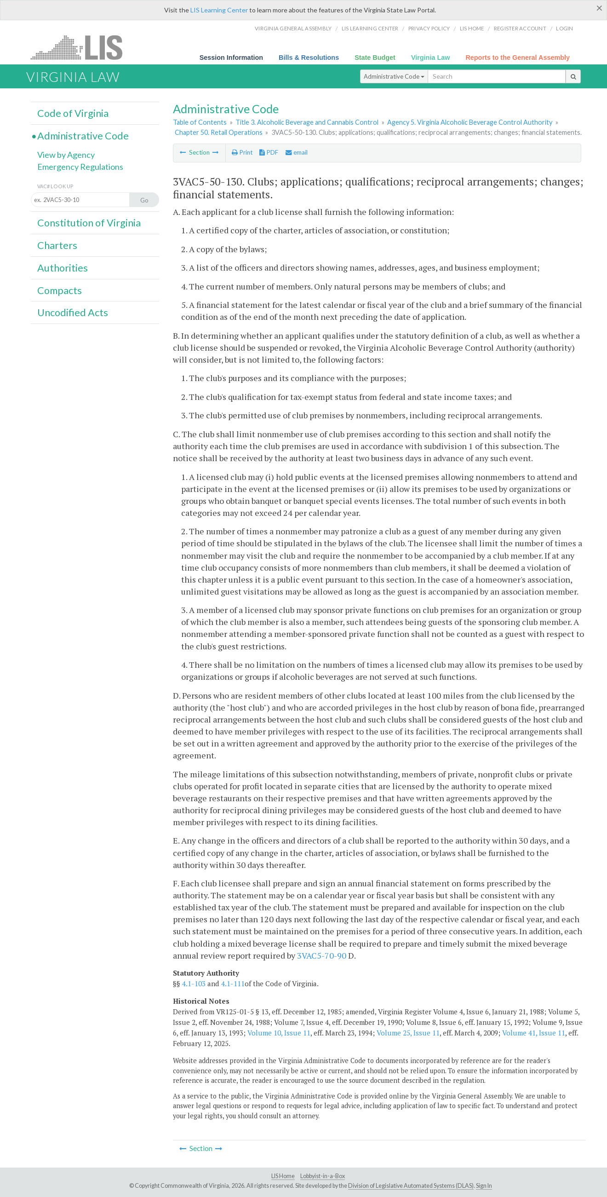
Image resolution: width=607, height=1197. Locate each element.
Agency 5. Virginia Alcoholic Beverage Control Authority (469, 122)
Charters (57, 245)
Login (564, 28)
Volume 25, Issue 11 (408, 1032)
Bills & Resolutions (309, 57)
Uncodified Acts (72, 312)
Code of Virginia (73, 113)
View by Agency (66, 155)
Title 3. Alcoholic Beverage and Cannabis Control (306, 122)
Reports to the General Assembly (517, 57)
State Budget (375, 57)
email (297, 152)
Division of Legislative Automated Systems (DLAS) (411, 1185)
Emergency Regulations (80, 167)
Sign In (484, 1185)
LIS (81, 47)
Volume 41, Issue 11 (533, 1032)
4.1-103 (194, 983)
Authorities (62, 268)
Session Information (231, 57)
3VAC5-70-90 (321, 955)
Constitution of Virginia (89, 223)
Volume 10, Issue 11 (278, 1032)
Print (242, 152)
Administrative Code (394, 76)
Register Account (520, 28)
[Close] (599, 8)
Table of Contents (200, 122)
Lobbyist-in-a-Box (322, 1176)
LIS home (472, 28)
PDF (268, 152)
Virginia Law (430, 57)
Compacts (59, 290)
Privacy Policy (429, 28)
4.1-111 (233, 983)
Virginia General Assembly (293, 28)
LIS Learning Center (219, 10)
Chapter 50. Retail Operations (219, 132)
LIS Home (283, 1176)
